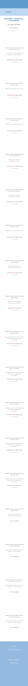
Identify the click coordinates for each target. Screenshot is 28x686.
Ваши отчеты (14, 663)
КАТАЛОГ (8, 19)
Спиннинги (14, 20)
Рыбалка (18, 19)
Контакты (14, 646)
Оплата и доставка (13, 649)
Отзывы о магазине (14, 659)
